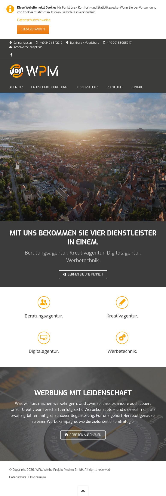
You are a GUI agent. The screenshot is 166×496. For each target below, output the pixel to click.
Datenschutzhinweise (33, 20)
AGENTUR (16, 87)
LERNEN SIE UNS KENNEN (85, 275)
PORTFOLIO (114, 87)
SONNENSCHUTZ (87, 87)
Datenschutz (17, 477)
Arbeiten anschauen (85, 435)
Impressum (38, 477)
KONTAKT (137, 87)
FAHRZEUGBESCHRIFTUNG (49, 87)
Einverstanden (33, 29)
